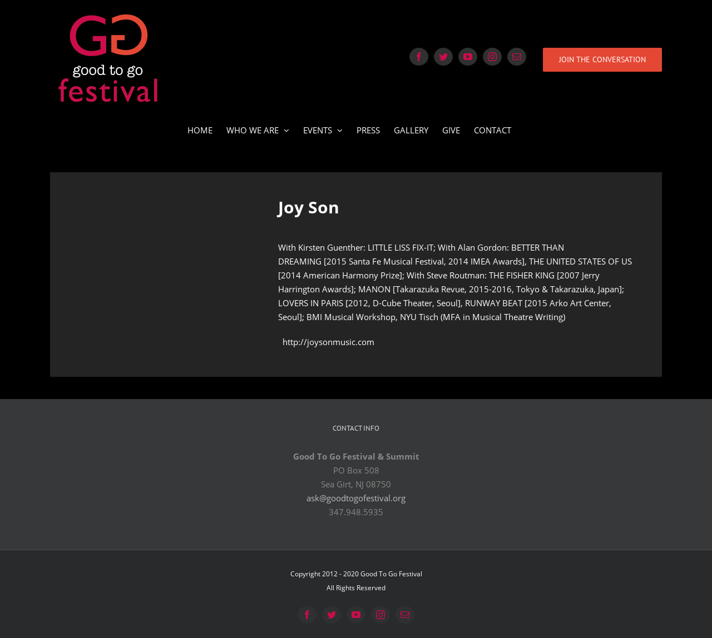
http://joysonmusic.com (328, 341)
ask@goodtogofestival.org (356, 498)
